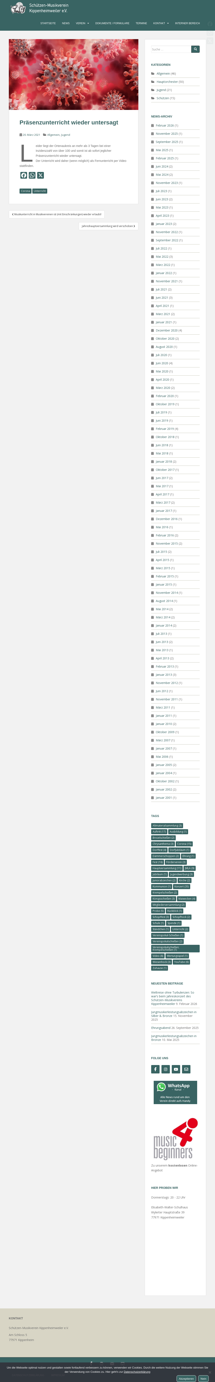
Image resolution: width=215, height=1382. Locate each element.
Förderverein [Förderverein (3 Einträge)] (175, 862)
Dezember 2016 (167, 519)
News (66, 23)
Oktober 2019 (165, 404)
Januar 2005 (164, 765)
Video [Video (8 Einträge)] (158, 956)
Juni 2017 (162, 478)
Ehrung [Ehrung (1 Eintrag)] (188, 856)
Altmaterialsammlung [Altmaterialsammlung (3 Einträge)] (167, 825)
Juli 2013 (161, 634)
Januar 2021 (164, 322)
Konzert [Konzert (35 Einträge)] (181, 886)
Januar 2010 (164, 724)
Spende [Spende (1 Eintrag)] (174, 923)
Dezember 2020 (167, 330)
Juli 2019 (161, 412)
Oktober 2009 (165, 732)
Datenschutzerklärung (137, 1371)
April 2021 (162, 306)
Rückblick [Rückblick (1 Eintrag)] (174, 911)
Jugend (65, 135)
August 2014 (164, 601)
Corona (25, 191)
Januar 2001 (164, 798)
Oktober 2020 (165, 339)
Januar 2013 (164, 675)
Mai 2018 (162, 453)
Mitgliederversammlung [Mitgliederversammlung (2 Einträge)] (168, 905)
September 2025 (167, 142)
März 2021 (163, 314)
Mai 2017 (162, 486)
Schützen (163, 98)
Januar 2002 (164, 789)
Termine (141, 23)
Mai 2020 (162, 371)
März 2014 (163, 617)
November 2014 (167, 593)
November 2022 (167, 232)
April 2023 (162, 216)
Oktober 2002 (165, 781)
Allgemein (53, 135)
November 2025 (167, 134)
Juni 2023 (162, 199)
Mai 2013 (162, 650)
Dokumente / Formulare (112, 23)
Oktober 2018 (165, 437)
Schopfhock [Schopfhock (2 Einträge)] (181, 917)
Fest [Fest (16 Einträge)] (158, 862)
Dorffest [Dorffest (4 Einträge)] (159, 850)
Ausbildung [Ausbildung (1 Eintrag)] (178, 831)
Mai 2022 (162, 257)
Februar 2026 (165, 125)
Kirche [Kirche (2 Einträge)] (184, 880)
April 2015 (162, 560)
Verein (80, 23)
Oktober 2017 (165, 470)
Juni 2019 (162, 420)
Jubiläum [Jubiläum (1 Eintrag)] (159, 874)
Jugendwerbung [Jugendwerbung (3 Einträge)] (181, 874)
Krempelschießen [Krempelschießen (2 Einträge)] (165, 892)
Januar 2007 (164, 748)
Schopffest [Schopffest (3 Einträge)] (161, 917)
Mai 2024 (162, 175)
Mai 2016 (162, 527)
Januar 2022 (164, 273)
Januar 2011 (164, 716)
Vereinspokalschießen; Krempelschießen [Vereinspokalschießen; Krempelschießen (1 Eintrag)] (166, 948)
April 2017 (162, 494)
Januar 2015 (164, 584)
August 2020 (164, 347)
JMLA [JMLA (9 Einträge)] (189, 868)
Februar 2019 (165, 429)
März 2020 (163, 388)
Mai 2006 (162, 757)
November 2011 (167, 699)
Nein (203, 1378)
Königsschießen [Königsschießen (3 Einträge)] (164, 898)
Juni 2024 (162, 166)
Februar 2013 (165, 666)
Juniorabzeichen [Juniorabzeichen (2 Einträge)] (164, 880)
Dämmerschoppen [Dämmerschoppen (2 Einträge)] (166, 856)
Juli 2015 (161, 552)
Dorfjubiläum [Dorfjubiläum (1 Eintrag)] (179, 850)
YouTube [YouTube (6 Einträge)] (181, 962)
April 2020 (162, 379)
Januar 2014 (164, 625)
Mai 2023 (162, 207)
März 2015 (163, 568)
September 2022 (167, 240)
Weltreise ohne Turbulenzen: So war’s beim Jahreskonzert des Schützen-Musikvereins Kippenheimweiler (172, 998)
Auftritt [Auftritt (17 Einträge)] (159, 831)
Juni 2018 (162, 445)
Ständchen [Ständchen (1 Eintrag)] (161, 929)
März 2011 (163, 707)
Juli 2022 (161, 248)
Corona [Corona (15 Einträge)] (184, 844)
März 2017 (163, 502)
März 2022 (163, 265)
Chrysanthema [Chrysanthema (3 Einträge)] (163, 844)
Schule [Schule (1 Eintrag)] (158, 923)
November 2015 (167, 543)
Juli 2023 (161, 191)
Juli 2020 (161, 355)
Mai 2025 (162, 150)
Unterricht (40, 191)
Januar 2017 (164, 511)
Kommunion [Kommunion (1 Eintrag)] (162, 886)
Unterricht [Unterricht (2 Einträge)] (180, 929)
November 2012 (167, 683)
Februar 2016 (165, 535)
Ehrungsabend (160, 1028)
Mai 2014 (162, 609)
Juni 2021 (162, 298)
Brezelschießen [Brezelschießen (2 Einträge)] (163, 837)
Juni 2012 (162, 691)
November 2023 (167, 183)
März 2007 (163, 740)
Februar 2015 (165, 576)
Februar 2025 (165, 158)
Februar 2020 (165, 396)
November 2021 (167, 281)
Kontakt (159, 23)
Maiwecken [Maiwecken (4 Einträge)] (186, 898)
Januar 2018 (164, 461)
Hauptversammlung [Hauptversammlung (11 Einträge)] (167, 868)
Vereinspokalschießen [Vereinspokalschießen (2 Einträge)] (167, 941)
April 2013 (162, 658)
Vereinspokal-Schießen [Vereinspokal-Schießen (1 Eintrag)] (168, 935)
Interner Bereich (187, 23)
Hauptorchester (167, 82)
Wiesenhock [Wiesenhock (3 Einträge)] (161, 962)
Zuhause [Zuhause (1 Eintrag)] (159, 968)
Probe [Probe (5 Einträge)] (158, 911)
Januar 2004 (164, 773)
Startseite (48, 23)
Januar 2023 (164, 224)
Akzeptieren (186, 1378)
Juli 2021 (161, 289)
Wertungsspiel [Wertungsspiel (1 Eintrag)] (177, 956)
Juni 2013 (162, 642)
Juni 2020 (162, 363)
